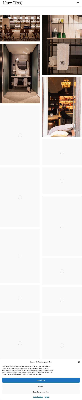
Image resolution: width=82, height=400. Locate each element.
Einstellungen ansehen (41, 392)
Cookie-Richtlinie (38, 397)
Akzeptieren (41, 380)
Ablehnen (41, 386)
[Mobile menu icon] (78, 3)
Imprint (47, 397)
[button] (79, 362)
